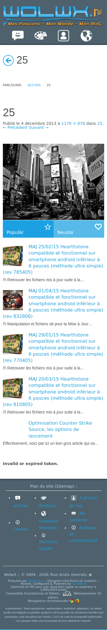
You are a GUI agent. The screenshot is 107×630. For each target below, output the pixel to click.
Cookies (21, 529)
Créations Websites (48, 520)
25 (99, 123)
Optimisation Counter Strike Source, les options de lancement (60, 429)
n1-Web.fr (79, 583)
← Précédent (15, 127)
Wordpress (35, 580)
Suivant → (39, 127)
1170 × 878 (73, 123)
